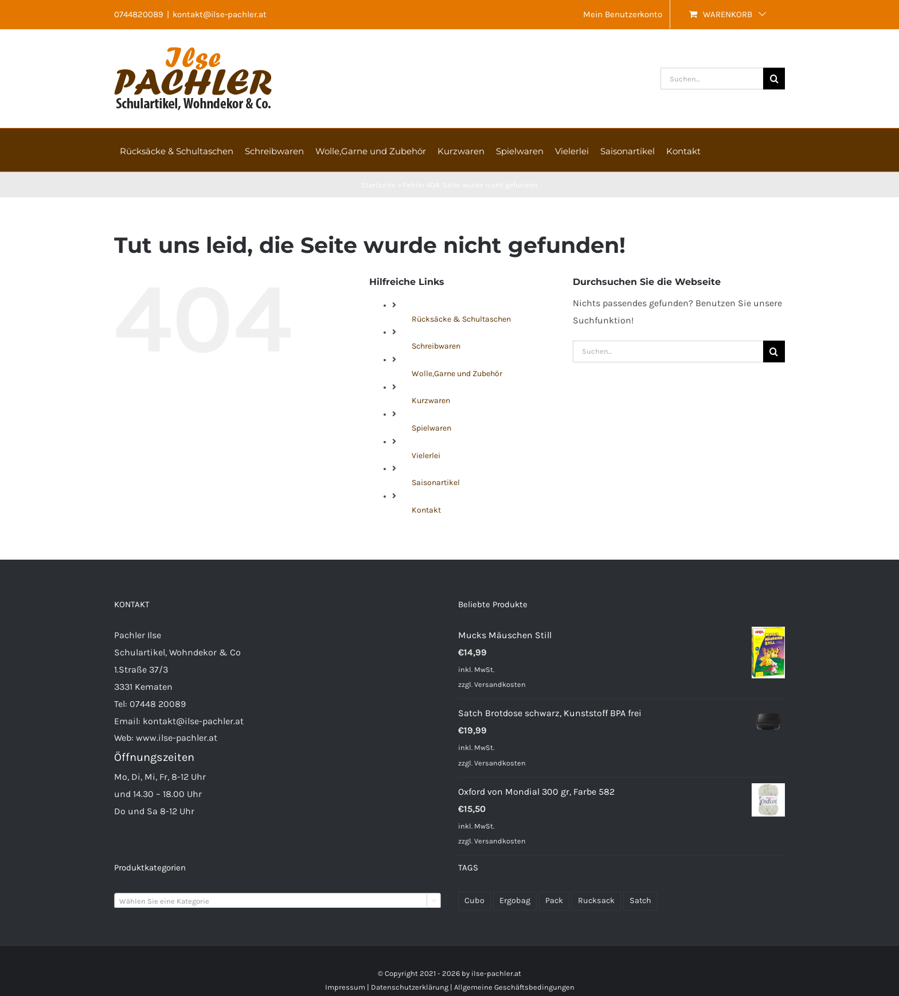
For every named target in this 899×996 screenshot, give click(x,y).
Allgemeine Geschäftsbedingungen (514, 987)
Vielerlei (426, 455)
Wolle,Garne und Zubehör (457, 373)
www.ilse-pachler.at (176, 737)
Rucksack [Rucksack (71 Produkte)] (596, 900)
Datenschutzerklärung (409, 987)
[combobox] (277, 901)
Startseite (378, 185)
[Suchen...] (711, 78)
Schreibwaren (436, 346)
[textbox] (277, 901)
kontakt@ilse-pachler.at (220, 14)
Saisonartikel (436, 482)
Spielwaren (431, 428)
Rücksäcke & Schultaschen (461, 319)
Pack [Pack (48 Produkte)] (554, 900)
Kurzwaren (431, 400)
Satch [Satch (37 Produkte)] (640, 900)
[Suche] (774, 78)
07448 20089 (158, 703)
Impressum (345, 987)
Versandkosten (500, 684)
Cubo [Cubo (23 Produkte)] (474, 900)
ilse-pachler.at (496, 973)
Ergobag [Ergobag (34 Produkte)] (514, 900)
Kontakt (426, 510)
